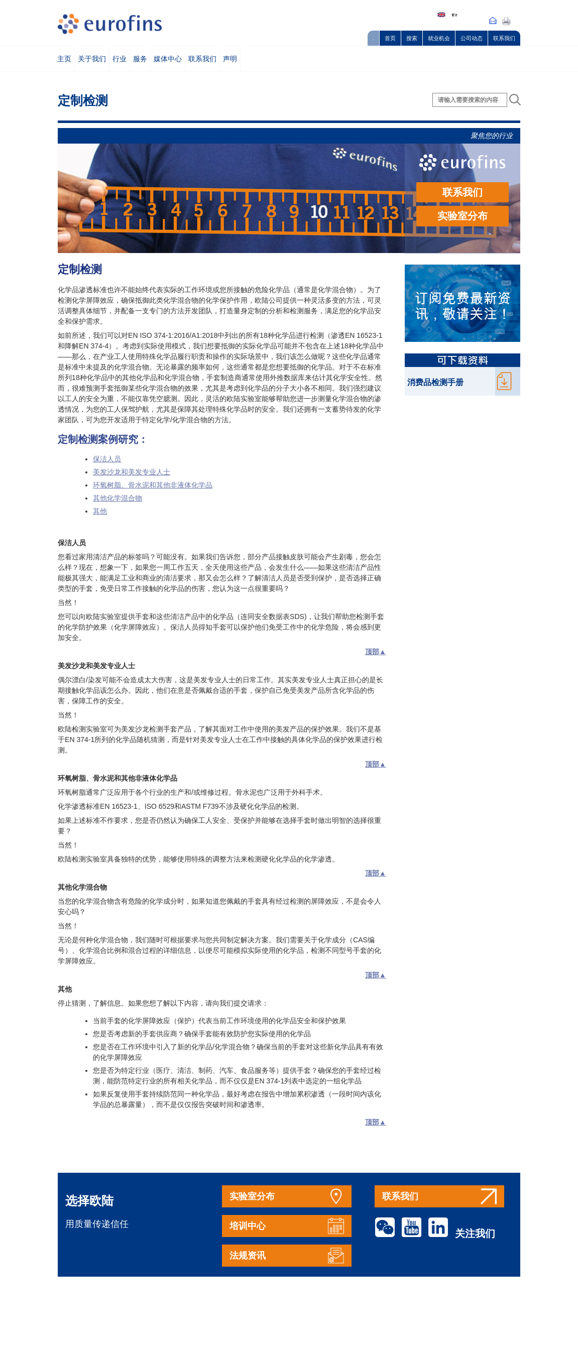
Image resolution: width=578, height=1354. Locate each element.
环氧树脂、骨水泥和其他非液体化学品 (152, 485)
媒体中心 (168, 59)
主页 (64, 59)
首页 (390, 38)
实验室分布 (462, 215)
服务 (140, 59)
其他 (100, 511)
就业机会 (439, 38)
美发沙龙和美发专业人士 (131, 472)
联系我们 (504, 38)
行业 (119, 59)
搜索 (411, 38)
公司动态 (471, 38)
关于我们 (92, 59)
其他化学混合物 (117, 498)
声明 (230, 59)
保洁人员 (107, 459)
